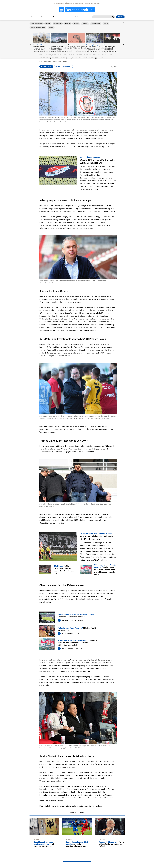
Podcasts (68, 17)
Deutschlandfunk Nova (92, 3)
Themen (33, 17)
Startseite (33, 23)
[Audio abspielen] (46, 66)
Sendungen (45, 17)
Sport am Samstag (44, 23)
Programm (57, 17)
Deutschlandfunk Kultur (75, 3)
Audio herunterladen (64, 66)
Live (120, 17)
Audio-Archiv (79, 17)
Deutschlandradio (60, 3)
